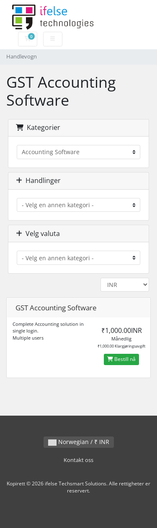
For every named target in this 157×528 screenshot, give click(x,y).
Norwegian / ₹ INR (78, 442)
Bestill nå (121, 359)
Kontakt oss (78, 460)
